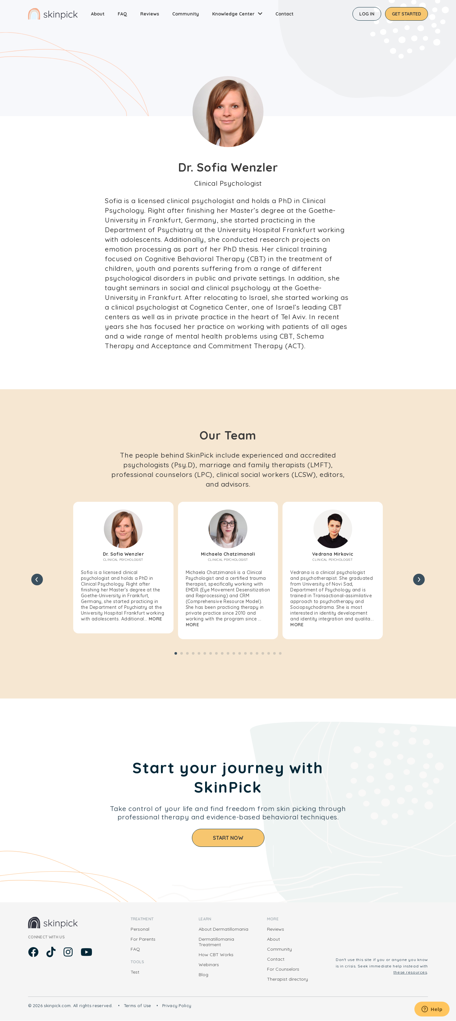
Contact (284, 14)
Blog (203, 974)
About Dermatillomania (223, 929)
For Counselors (283, 969)
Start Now (228, 838)
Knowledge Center (233, 14)
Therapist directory (287, 979)
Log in (366, 14)
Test (135, 972)
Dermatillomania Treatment (216, 941)
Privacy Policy (177, 1005)
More (155, 619)
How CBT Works (216, 954)
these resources (410, 972)
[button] (175, 653)
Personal (140, 929)
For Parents (143, 939)
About (97, 14)
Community (185, 14)
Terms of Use (137, 1005)
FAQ (122, 14)
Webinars (209, 964)
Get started (406, 14)
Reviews (149, 14)
